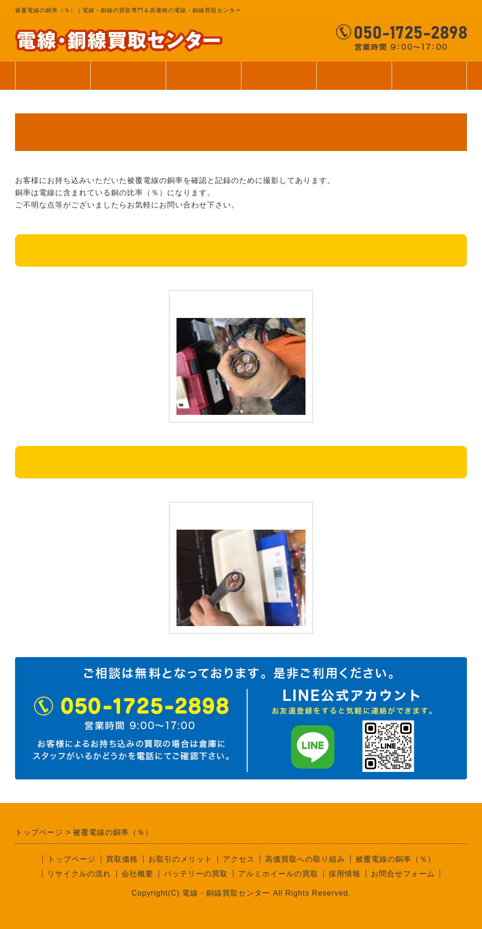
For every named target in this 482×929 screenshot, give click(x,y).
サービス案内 (203, 80)
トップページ (53, 75)
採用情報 (345, 874)
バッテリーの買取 (196, 874)
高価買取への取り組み (305, 859)
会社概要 (137, 874)
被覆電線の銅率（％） (395, 859)
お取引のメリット (180, 859)
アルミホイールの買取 (278, 874)
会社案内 (354, 80)
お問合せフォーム (403, 874)
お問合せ (429, 75)
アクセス (239, 859)
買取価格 (128, 75)
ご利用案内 (278, 80)
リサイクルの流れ (79, 874)
